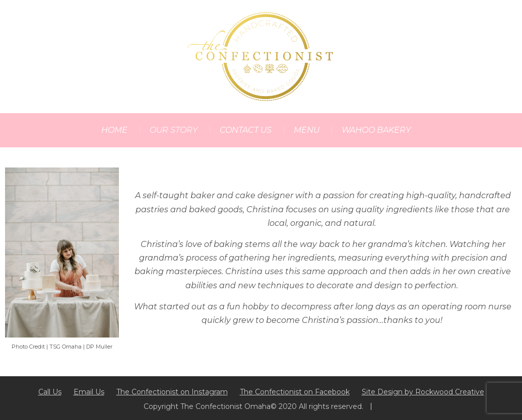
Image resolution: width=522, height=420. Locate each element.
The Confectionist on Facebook (295, 391)
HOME (114, 130)
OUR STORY (174, 130)
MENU (306, 130)
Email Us (89, 391)
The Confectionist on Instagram (172, 391)
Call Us (49, 391)
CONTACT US (246, 130)
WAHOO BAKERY (376, 130)
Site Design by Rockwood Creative (423, 391)
